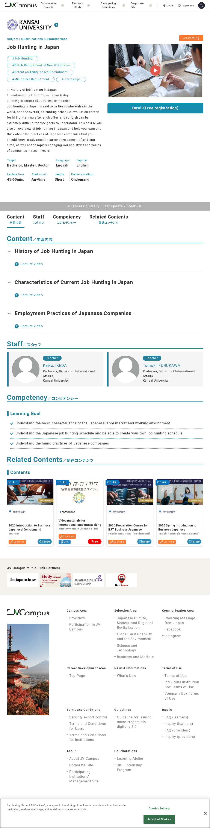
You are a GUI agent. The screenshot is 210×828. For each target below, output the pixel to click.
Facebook (173, 629)
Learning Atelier (130, 759)
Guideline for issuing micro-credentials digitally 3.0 (134, 722)
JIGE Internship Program (129, 767)
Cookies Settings (159, 808)
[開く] (50, 5)
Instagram (173, 636)
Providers (77, 618)
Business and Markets (135, 657)
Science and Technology (127, 648)
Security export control (88, 717)
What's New (126, 676)
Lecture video (31, 264)
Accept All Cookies (159, 819)
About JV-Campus (84, 759)
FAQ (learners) (176, 717)
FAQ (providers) (177, 730)
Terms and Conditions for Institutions (87, 737)
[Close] (205, 813)
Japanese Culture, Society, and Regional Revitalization (135, 623)
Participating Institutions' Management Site (84, 776)
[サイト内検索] (201, 5)
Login (168, 5)
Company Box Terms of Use (182, 695)
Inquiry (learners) (179, 724)
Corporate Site (81, 765)
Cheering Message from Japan (180, 620)
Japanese (185, 5)
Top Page (77, 676)
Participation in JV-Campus (85, 627)
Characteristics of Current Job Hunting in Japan (70, 282)
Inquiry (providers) (180, 737)
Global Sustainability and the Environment (134, 636)
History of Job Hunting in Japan (50, 251)
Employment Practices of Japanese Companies (69, 313)
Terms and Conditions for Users (87, 726)
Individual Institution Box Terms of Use (182, 684)
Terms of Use (176, 676)
